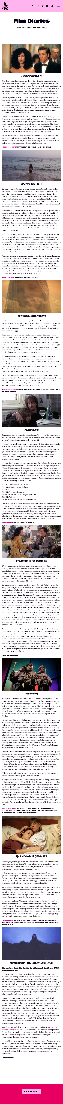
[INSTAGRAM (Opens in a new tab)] (38, 6)
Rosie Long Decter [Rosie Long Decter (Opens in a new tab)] (10, 147)
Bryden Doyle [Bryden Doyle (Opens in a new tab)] (8, 920)
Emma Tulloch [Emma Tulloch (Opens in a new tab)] (8, 277)
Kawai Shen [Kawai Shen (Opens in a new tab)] (7, 522)
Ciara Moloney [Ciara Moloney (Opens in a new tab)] (9, 808)
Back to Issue (31, 1091)
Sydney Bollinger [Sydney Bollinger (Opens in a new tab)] (10, 389)
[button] (33, 6)
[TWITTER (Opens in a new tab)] (42, 6)
